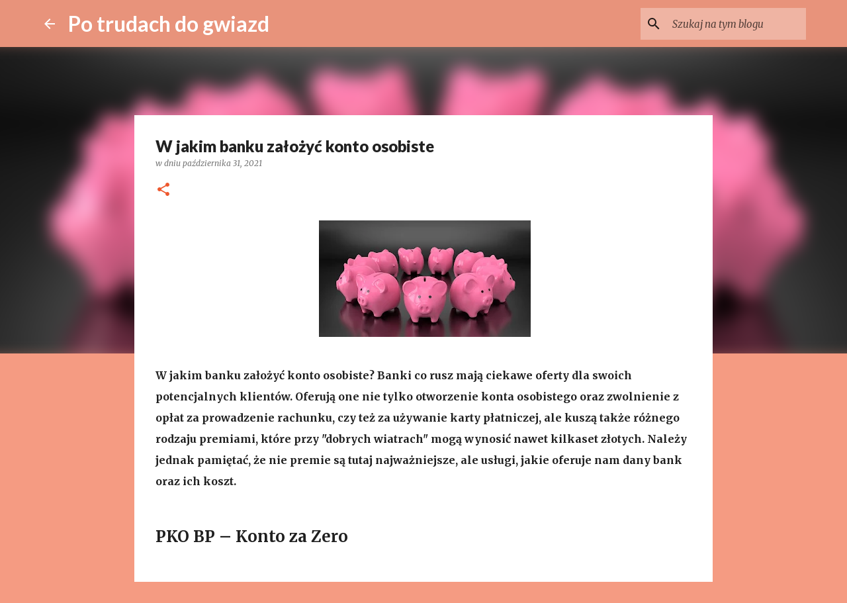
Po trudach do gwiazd (168, 23)
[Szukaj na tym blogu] (736, 24)
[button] (163, 190)
